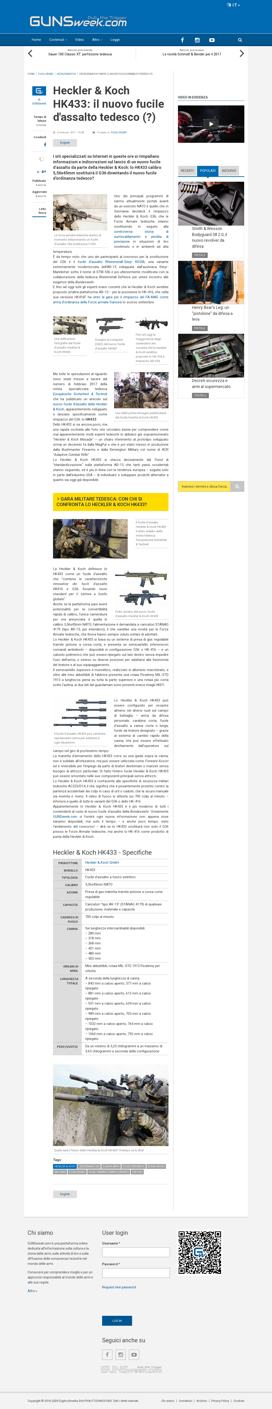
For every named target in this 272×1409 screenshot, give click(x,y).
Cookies (238, 1400)
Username (111, 1243)
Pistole (199, 255)
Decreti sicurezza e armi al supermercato (211, 383)
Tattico (137, 1171)
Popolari (208, 171)
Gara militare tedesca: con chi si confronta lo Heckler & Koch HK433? (101, 501)
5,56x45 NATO (111, 1166)
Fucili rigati (119, 132)
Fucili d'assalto (134, 1166)
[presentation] (137, 1301)
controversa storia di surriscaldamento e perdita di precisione (141, 237)
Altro (96, 40)
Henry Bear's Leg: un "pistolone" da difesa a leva (212, 313)
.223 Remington (89, 1166)
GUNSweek (39, 103)
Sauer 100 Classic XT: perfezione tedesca (80, 54)
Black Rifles (156, 1166)
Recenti (187, 171)
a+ (43, 171)
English (65, 142)
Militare (60, 1171)
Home (36, 40)
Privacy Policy (220, 1400)
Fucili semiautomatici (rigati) (109, 1171)
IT (233, 5)
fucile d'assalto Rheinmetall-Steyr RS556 (111, 262)
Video (79, 40)
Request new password (119, 1287)
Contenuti (56, 40)
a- (38, 171)
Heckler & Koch (64, 1166)
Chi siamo (167, 1400)
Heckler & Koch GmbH (102, 862)
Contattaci (185, 1400)
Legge (115, 40)
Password (111, 1264)
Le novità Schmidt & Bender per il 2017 (192, 54)
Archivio (229, 171)
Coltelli (200, 395)
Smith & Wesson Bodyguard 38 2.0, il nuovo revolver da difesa (209, 237)
